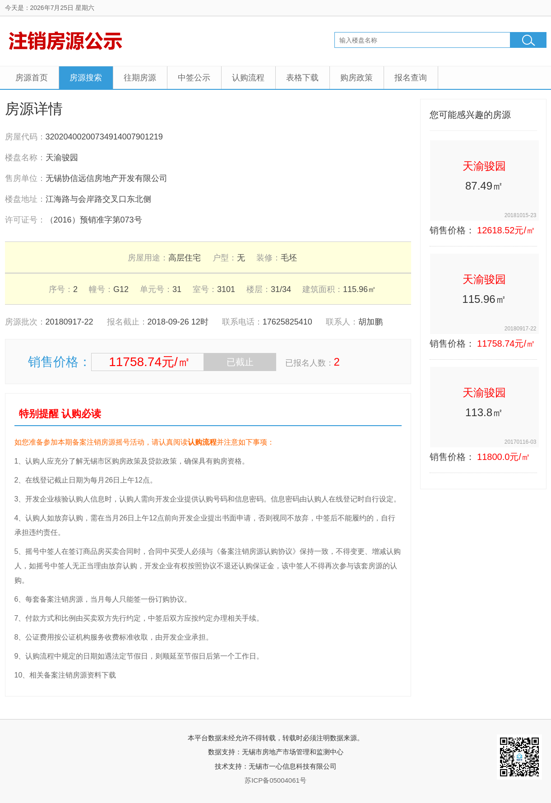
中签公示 (194, 77)
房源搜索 (85, 77)
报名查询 (410, 77)
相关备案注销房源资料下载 (72, 675)
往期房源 (140, 77)
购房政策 (356, 77)
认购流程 (248, 77)
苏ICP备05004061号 (275, 780)
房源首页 (31, 77)
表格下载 (302, 77)
